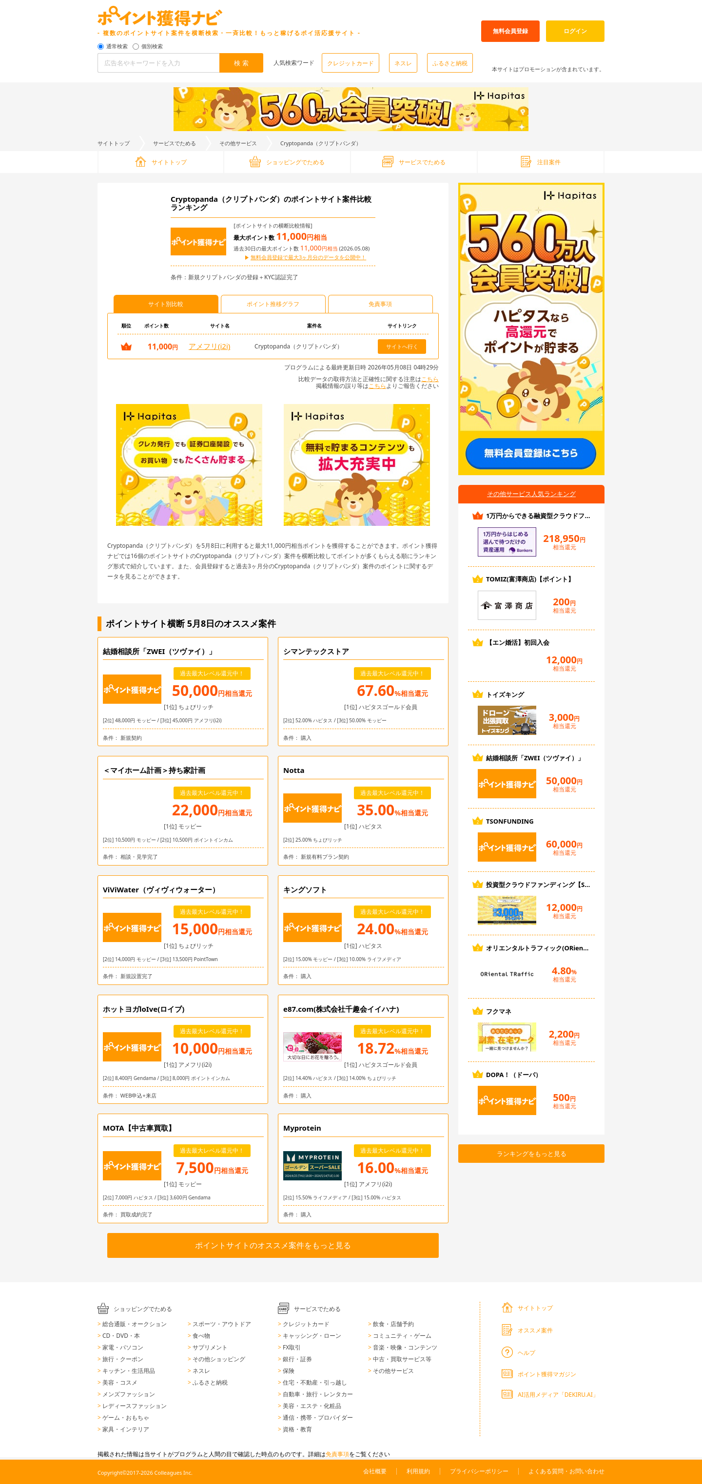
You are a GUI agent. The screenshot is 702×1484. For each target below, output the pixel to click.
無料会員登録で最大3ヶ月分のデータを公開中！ (308, 257)
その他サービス (238, 143)
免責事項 (337, 1454)
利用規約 (418, 1471)
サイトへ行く (402, 346)
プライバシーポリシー (479, 1471)
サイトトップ (114, 143)
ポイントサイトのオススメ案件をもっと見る (273, 1245)
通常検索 (117, 46)
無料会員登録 (510, 31)
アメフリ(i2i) (209, 346)
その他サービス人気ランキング (531, 493)
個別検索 (152, 46)
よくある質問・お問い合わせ (566, 1471)
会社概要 (375, 1471)
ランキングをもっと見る (531, 1153)
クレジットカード (350, 63)
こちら (430, 379)
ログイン (575, 31)
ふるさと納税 (450, 63)
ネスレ (403, 63)
